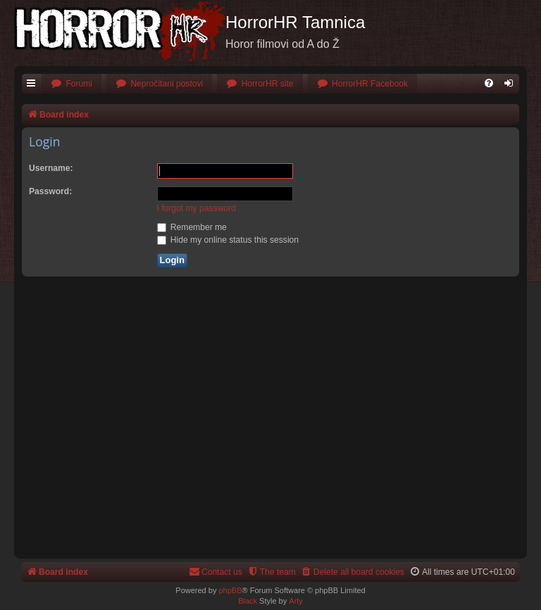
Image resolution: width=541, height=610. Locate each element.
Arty (296, 601)
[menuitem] (71, 84)
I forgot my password (196, 208)
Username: (51, 168)
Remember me (192, 227)
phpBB (230, 590)
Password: (50, 191)
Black (247, 601)
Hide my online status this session (228, 240)
